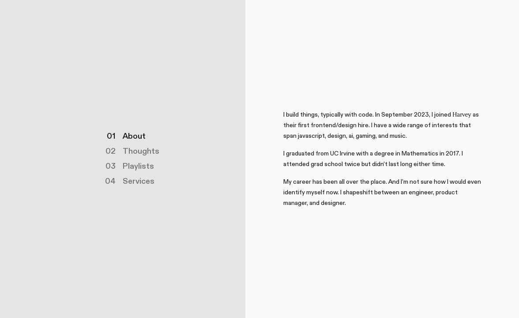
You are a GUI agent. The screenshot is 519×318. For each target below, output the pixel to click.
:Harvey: (461, 115)
